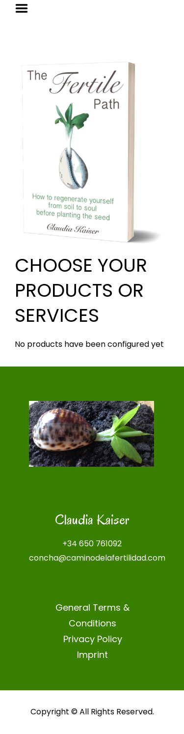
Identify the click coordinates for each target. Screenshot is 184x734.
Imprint (92, 655)
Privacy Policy (92, 639)
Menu (25, 8)
